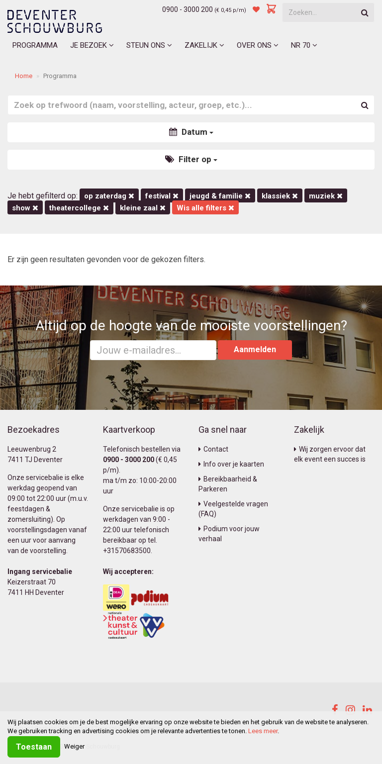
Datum (191, 132)
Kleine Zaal (143, 207)
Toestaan (34, 747)
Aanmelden (255, 349)
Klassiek (280, 195)
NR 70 (304, 45)
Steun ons (149, 45)
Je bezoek (92, 45)
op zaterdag (109, 195)
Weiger (74, 746)
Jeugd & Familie (220, 195)
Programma (35, 45)
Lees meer (263, 731)
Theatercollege (79, 207)
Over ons (258, 45)
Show (25, 207)
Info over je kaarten (231, 464)
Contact (213, 449)
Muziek (326, 195)
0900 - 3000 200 (187, 9)
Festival (162, 195)
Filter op (191, 159)
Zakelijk (204, 45)
